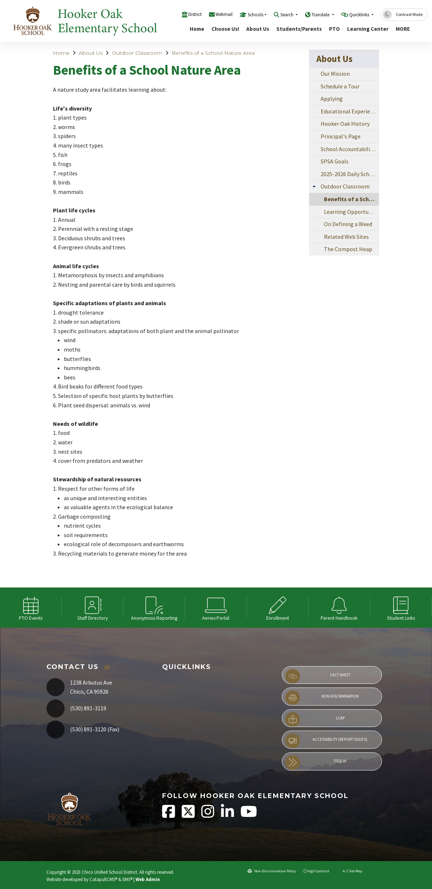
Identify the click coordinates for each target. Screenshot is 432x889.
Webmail (224, 14)
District (195, 14)
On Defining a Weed (348, 224)
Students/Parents (298, 28)
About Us (257, 28)
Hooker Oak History (345, 123)
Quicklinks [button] (359, 15)
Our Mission (335, 73)
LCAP (315, 719)
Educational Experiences (350, 111)
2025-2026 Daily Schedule (350, 174)
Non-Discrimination (322, 697)
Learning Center (367, 28)
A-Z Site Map (349, 871)
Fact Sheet (317, 676)
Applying (332, 98)
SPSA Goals (335, 161)
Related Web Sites (346, 236)
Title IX (316, 762)
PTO (334, 28)
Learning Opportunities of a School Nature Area (351, 211)
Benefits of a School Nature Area (213, 53)
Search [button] (287, 15)
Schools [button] (255, 15)
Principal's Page (341, 136)
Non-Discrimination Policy (271, 871)
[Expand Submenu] (314, 185)
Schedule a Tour (340, 86)
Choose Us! (225, 28)
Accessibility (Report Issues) (326, 741)
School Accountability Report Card (350, 149)
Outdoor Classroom (137, 53)
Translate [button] (321, 15)
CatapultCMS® (103, 879)
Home (197, 28)
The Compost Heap (348, 249)
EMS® (127, 879)
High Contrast (318, 871)
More (404, 28)
